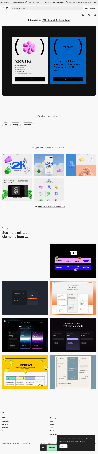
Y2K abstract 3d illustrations (56, 20)
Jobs (51, 421)
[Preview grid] (49, 189)
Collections (5, 421)
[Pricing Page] (73, 298)
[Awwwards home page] (43, 448)
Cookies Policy (6, 443)
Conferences (6, 431)
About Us (53, 431)
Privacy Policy (27, 443)
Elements (5, 424)
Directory (5, 427)
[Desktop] (17, 165)
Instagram (50, 443)
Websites (5, 418)
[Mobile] (49, 165)
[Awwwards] (7, 8)
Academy (53, 418)
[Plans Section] (25, 261)
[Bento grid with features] (81, 165)
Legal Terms (16, 443)
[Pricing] (73, 261)
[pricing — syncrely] (73, 335)
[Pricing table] (25, 335)
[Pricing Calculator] (25, 298)
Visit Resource (52, 447)
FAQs (51, 427)
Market (52, 424)
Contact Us (53, 434)
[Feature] (17, 189)
